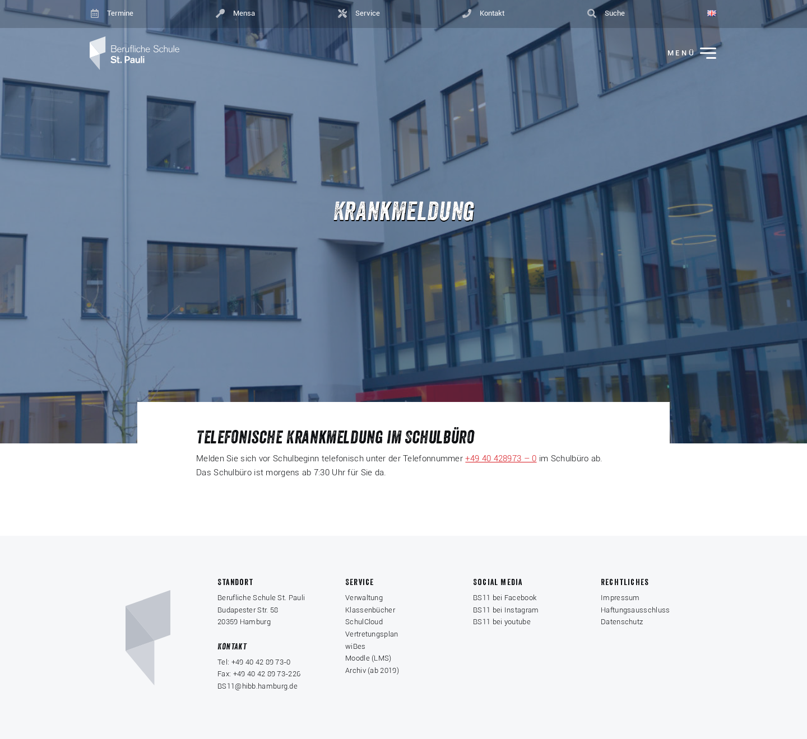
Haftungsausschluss (635, 610)
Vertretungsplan (371, 634)
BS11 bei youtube (502, 622)
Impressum (620, 597)
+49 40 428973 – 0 (500, 458)
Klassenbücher (370, 610)
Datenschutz (622, 622)
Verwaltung (364, 597)
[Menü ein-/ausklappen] (684, 53)
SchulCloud (364, 622)
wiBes (355, 646)
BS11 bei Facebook (504, 597)
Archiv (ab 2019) (372, 670)
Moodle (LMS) (368, 658)
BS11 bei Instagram (506, 610)
